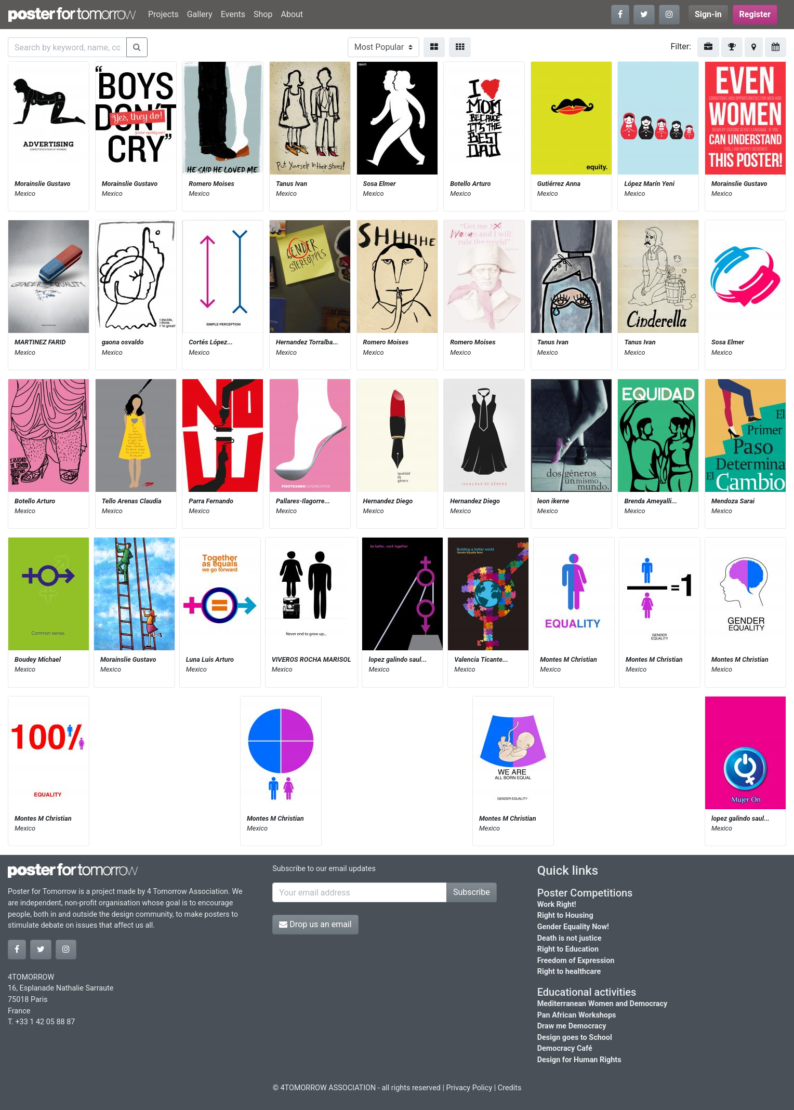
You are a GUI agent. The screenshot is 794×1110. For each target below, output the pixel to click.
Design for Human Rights (579, 1059)
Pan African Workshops (576, 1015)
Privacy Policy (469, 1088)
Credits (510, 1088)
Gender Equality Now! (573, 926)
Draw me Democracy (571, 1026)
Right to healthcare (569, 971)
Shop (263, 14)
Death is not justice (569, 938)
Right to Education (568, 949)
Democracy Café (564, 1048)
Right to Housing (565, 915)
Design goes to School (574, 1037)
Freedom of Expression (576, 960)
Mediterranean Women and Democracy (602, 1003)
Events (233, 14)
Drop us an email (315, 924)
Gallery (200, 14)
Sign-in (708, 14)
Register (755, 14)
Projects (163, 14)
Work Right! (556, 904)
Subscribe (471, 892)
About (292, 14)
